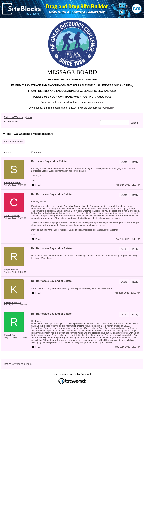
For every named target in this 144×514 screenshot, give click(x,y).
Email (38, 185)
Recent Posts (11, 121)
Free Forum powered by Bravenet (72, 374)
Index (29, 117)
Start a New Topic (13, 141)
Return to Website (13, 117)
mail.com (109, 108)
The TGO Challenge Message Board (27, 133)
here (101, 102)
